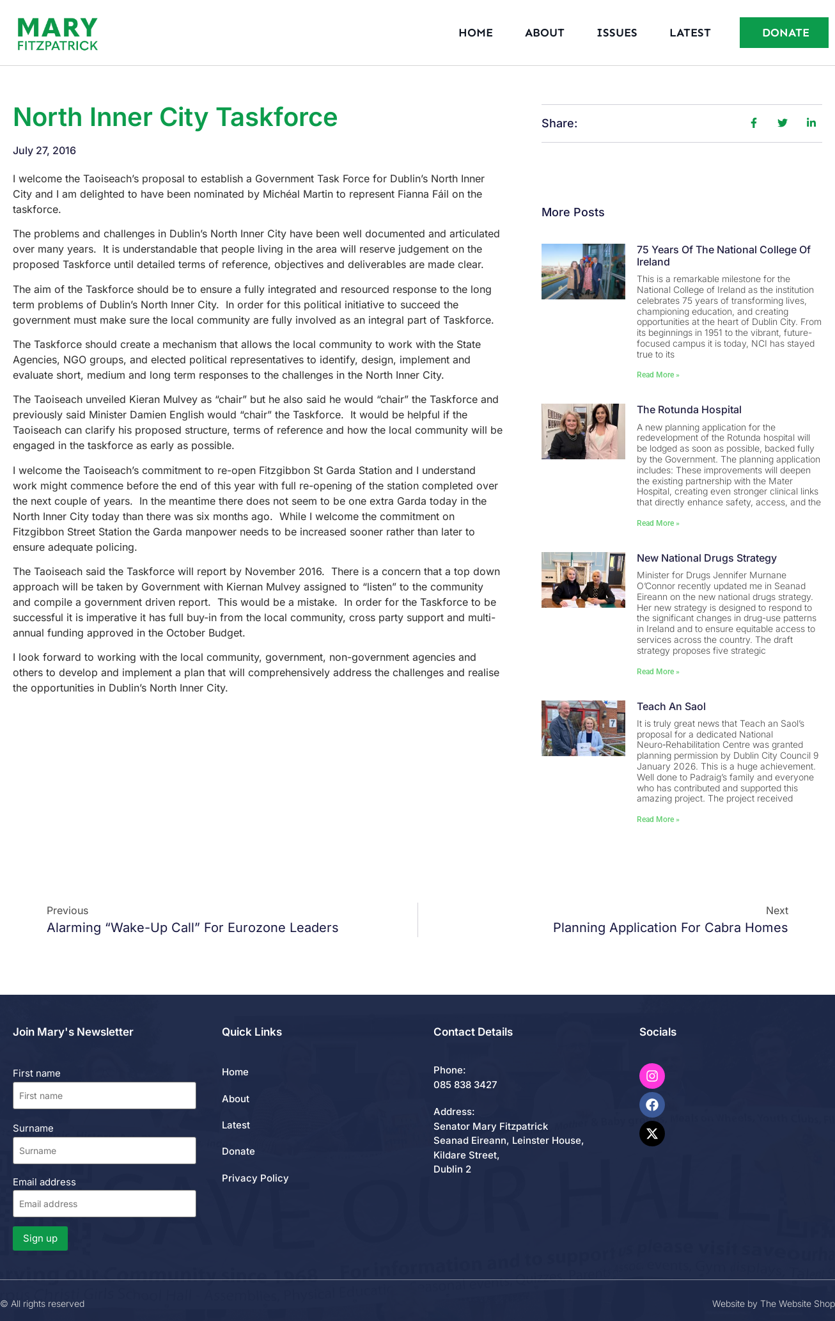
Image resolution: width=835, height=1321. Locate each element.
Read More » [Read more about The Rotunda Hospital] (658, 523)
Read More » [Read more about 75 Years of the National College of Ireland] (658, 374)
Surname (33, 1128)
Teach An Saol (671, 706)
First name (37, 1073)
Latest (690, 33)
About (545, 33)
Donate (238, 1151)
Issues (617, 33)
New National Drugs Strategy (707, 557)
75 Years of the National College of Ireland (724, 255)
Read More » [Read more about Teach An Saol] (658, 819)
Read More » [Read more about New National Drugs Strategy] (658, 671)
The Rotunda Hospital (689, 409)
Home (475, 33)
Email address (104, 1196)
